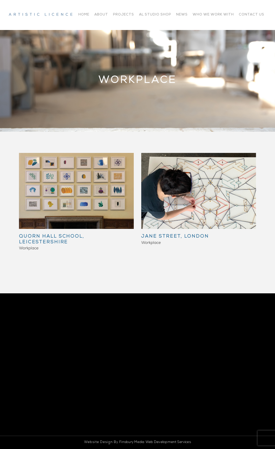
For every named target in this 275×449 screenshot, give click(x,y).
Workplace (28, 248)
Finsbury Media (131, 442)
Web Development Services (168, 442)
